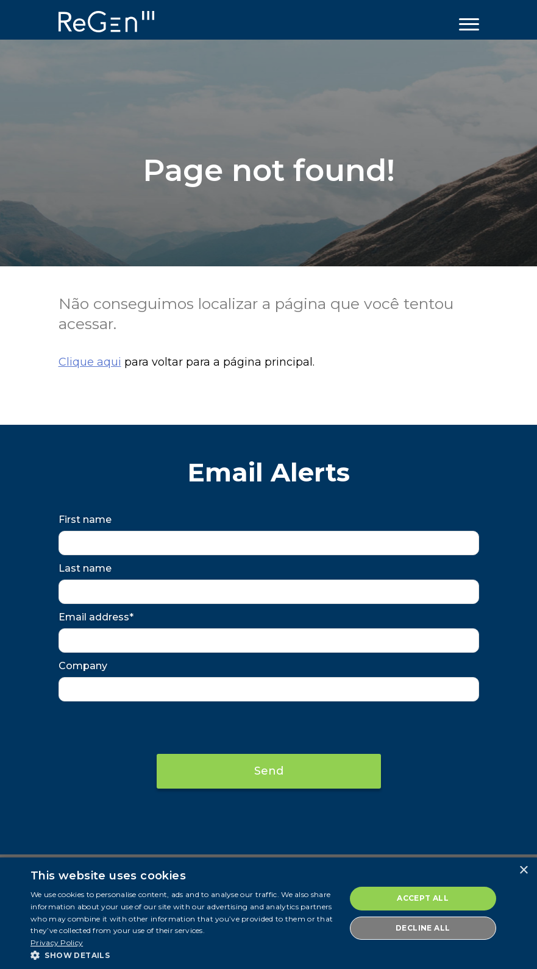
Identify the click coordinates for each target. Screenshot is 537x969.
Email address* (96, 617)
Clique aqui (90, 362)
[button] (183, 954)
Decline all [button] (423, 927)
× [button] (523, 870)
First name (85, 519)
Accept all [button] (423, 898)
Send (268, 771)
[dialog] (268, 913)
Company (83, 666)
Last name (85, 568)
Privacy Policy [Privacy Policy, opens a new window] (56, 942)
